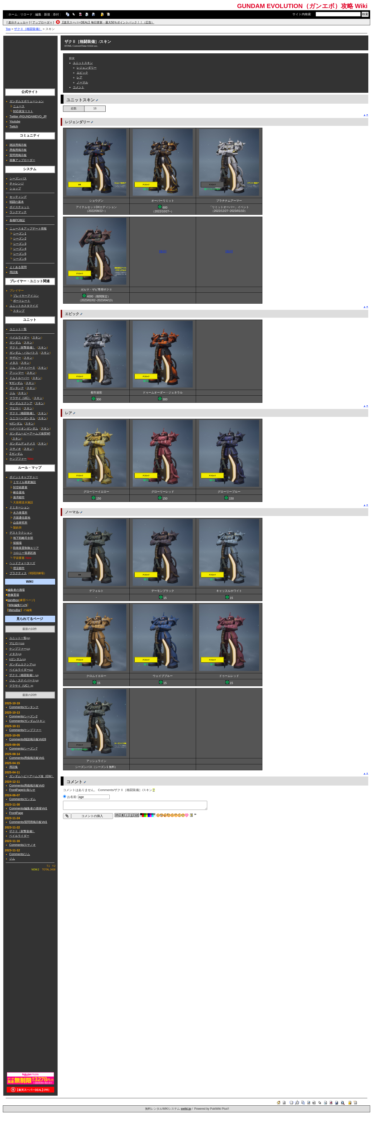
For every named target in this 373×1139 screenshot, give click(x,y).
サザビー (15, 357)
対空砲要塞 (20, 487)
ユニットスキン (83, 63)
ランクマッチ (18, 212)
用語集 (14, 272)
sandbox (13, 600)
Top (8, 29)
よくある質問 (18, 267)
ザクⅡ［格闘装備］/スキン (87, 42)
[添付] (163, 251)
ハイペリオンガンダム (24, 428)
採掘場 (17, 543)
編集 (38, 14)
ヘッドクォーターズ (22, 563)
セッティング (18, 197)
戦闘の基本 (17, 202)
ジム (12, 393)
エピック (82, 72)
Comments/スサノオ (22, 845)
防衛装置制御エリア (26, 548)
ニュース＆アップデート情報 (28, 228)
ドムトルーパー (19, 378)
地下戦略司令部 (23, 538)
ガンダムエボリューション (27, 101)
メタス (14, 362)
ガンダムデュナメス (22, 443)
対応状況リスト (23, 111)
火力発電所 (20, 512)
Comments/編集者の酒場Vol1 (28, 808)
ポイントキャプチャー (24, 477)
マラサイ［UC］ (20, 398)
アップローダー (42, 22)
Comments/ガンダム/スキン (27, 721)
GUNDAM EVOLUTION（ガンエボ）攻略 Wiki (302, 6)
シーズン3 (19, 243)
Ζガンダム (16, 453)
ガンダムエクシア (21, 403)
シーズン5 (19, 253)
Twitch (14, 126)
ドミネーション (19, 507)
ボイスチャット (19, 207)
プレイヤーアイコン (26, 295)
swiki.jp (186, 1108)
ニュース (19, 106)
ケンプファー (18, 458)
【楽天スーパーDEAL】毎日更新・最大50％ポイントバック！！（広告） (107, 22)
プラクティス (18, 573)
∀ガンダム (16, 383)
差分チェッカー (18, 22)
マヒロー (15, 408)
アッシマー (17, 372)
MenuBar (15, 610)
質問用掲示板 (18, 155)
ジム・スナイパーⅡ (22, 367)
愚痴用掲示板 (18, 150)
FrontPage (16, 813)
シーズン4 (19, 248)
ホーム (13, 14)
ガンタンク (17, 388)
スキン (36, 337)
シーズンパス (18, 178)
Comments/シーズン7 (23, 748)
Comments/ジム (19, 854)
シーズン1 (19, 233)
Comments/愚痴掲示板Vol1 (26, 758)
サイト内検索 (301, 14)
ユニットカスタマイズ (24, 305)
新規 (47, 14)
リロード (26, 14)
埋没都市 (19, 568)
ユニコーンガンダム (22, 418)
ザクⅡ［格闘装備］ (28, 29)
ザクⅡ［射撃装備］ (22, 347)
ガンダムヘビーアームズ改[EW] (30, 433)
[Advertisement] (30, 61)
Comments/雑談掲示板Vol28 (27, 739)
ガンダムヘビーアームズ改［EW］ (31, 776)
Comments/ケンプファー (25, 730)
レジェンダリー (87, 67)
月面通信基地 (21, 517)
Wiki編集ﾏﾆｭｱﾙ (18, 605)
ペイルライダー (19, 337)
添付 (56, 14)
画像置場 (13, 595)
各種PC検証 (17, 220)
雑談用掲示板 (18, 145)
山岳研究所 (20, 522)
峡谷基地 (19, 492)
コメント (78, 87)
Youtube (15, 121)
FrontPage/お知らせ (22, 790)
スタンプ (19, 310)
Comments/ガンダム (22, 799)
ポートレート (21, 300)
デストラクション (21, 532)
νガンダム (16, 423)
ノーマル (82, 82)
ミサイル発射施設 (24, 482)
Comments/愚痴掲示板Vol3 (26, 785)
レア (79, 77)
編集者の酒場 (16, 590)
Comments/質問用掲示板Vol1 (28, 822)
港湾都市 (19, 497)
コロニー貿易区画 (24, 553)
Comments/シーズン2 (23, 716)
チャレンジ (17, 183)
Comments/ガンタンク (24, 707)
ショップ (15, 188)
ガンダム (15, 342)
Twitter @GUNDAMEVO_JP (28, 116)
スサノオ (15, 448)
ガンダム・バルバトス (24, 352)
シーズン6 (19, 258)
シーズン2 (19, 238)
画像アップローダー (22, 160)
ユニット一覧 (18, 329)
